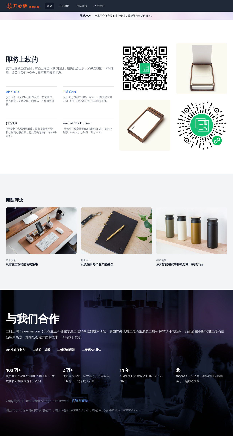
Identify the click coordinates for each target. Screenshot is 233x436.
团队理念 (82, 5)
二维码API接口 (92, 350)
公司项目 (64, 5)
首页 (49, 5)
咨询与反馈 (80, 401)
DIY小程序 (12, 92)
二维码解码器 (66, 350)
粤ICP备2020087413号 (72, 410)
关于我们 (99, 5)
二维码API (69, 92)
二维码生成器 (41, 350)
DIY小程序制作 (15, 350)
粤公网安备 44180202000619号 (115, 410)
